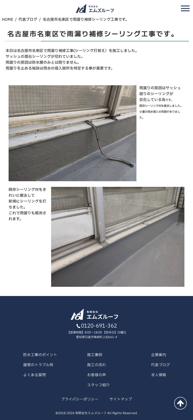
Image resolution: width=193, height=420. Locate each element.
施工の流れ (96, 365)
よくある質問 (34, 375)
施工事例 (94, 355)
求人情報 (158, 375)
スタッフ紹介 (98, 385)
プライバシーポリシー (79, 399)
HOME (7, 19)
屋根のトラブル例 (38, 365)
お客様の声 (96, 375)
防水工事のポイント (40, 355)
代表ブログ (27, 19)
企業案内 (158, 355)
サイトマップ (120, 399)
